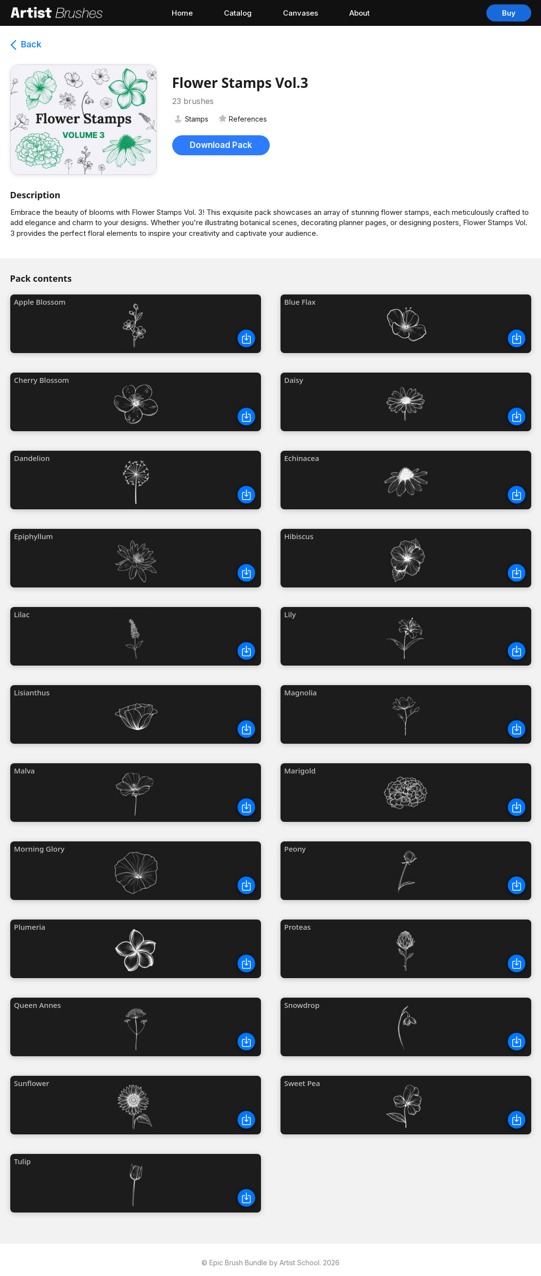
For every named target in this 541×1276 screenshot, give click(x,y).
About (359, 13)
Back (25, 44)
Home (182, 13)
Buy (509, 13)
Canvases (300, 13)
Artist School (300, 1262)
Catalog (238, 13)
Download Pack (221, 145)
